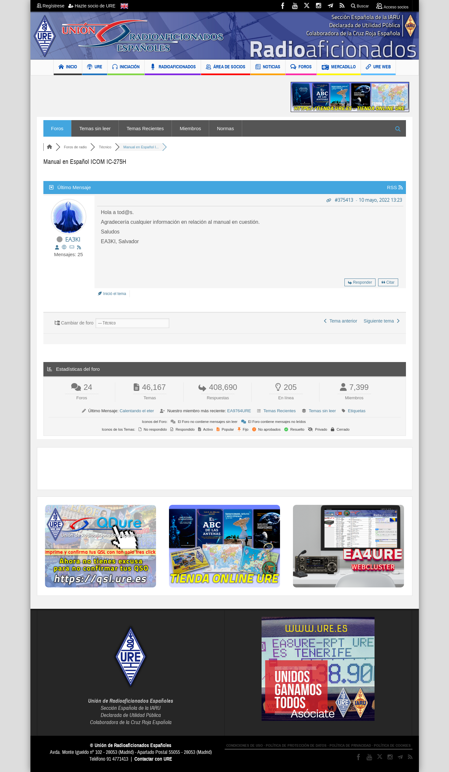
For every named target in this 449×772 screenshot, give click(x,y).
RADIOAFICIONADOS (173, 67)
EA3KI (72, 239)
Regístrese (52, 5)
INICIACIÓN (125, 67)
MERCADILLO (339, 67)
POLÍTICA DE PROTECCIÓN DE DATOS (296, 745)
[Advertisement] (159, 97)
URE (94, 67)
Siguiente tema (381, 321)
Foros (57, 128)
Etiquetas (356, 410)
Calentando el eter (136, 410)
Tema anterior (340, 321)
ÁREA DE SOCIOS (225, 67)
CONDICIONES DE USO (244, 745)
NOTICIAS (268, 67)
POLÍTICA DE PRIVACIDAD (350, 745)
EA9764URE (239, 410)
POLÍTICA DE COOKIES (392, 745)
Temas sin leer (95, 128)
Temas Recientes (145, 128)
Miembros (190, 128)
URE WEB (378, 67)
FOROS (301, 67)
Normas (225, 128)
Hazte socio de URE (92, 5)
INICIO (68, 67)
